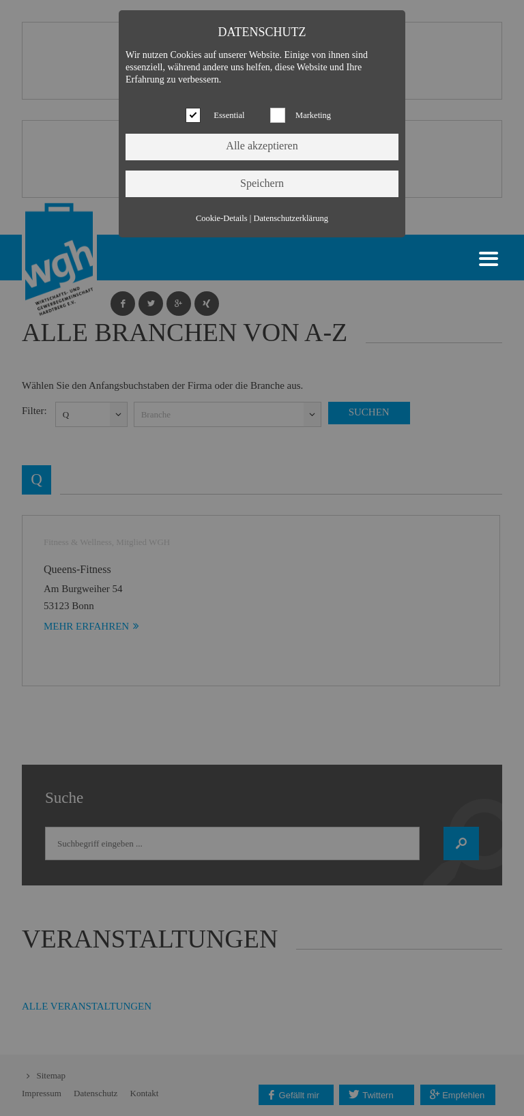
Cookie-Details (222, 218)
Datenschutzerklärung (290, 218)
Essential (229, 115)
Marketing (313, 115)
